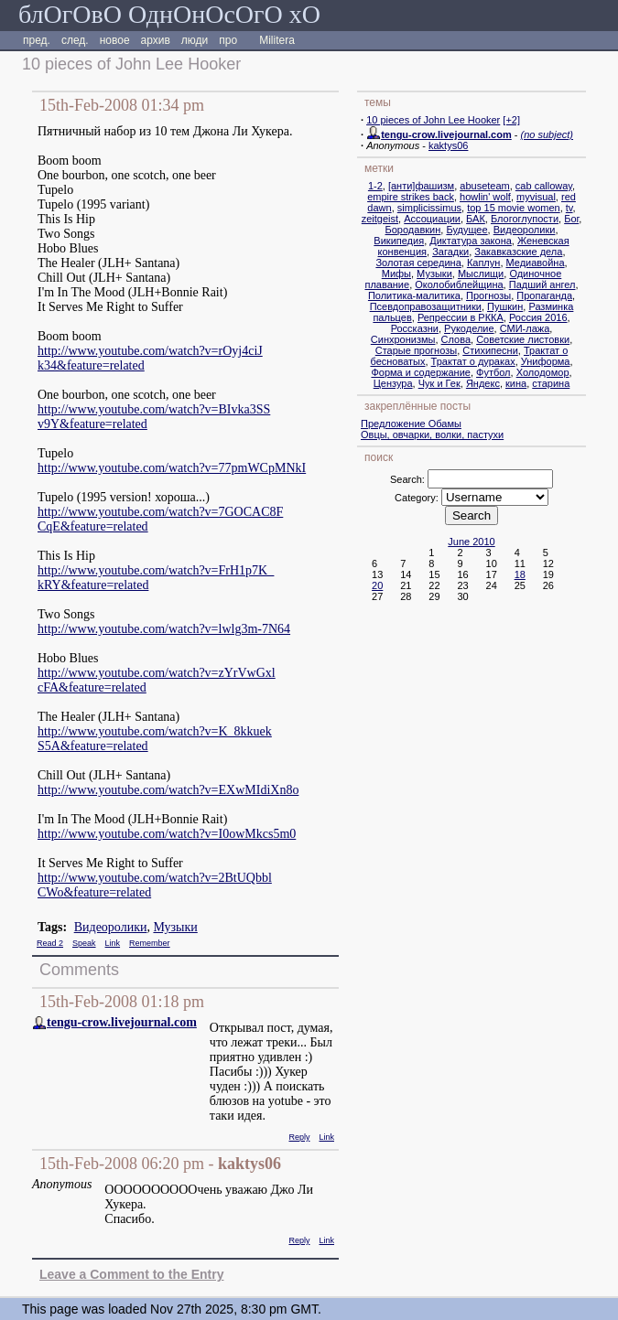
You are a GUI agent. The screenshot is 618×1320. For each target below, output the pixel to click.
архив (155, 40)
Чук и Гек (439, 383)
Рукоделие (469, 328)
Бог (571, 218)
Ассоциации (432, 218)
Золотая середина (418, 262)
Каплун (483, 262)
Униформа (545, 361)
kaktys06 (448, 145)
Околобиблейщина (459, 284)
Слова (456, 339)
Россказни (415, 328)
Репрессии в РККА (460, 317)
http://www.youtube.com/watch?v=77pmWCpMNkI (172, 468)
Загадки (450, 251)
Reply (298, 1137)
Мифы (396, 273)
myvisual (536, 196)
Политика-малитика (414, 295)
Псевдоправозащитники (426, 306)
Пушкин (505, 306)
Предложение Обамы (411, 423)
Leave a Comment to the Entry (131, 1274)
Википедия (399, 240)
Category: (417, 497)
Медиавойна (535, 262)
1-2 (375, 185)
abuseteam (484, 185)
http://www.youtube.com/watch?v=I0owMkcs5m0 (167, 834)
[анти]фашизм (421, 185)
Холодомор (542, 372)
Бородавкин (413, 229)
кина (515, 383)
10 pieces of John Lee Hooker (433, 119)
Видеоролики (110, 927)
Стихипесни (490, 350)
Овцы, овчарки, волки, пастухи (432, 434)
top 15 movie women (513, 207)
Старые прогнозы (416, 350)
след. (75, 40)
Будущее (466, 229)
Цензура (393, 383)
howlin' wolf (485, 196)
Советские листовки (522, 339)
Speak (84, 943)
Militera (277, 40)
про (228, 40)
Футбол (493, 372)
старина (550, 383)
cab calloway (543, 185)
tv (569, 207)
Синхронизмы (403, 339)
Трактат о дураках (473, 361)
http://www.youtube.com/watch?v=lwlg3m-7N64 (164, 629)
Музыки (175, 927)
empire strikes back (410, 196)
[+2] (511, 119)
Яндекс (483, 383)
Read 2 (50, 943)
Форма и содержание (421, 372)
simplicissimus (429, 207)
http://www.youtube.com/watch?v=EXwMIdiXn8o (168, 790)
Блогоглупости (524, 218)
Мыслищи (481, 273)
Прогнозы (488, 295)
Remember (149, 943)
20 (377, 585)
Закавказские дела (518, 251)
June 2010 (471, 541)
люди (194, 40)
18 (520, 574)
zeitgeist (380, 218)
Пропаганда (544, 295)
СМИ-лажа (525, 328)
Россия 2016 (538, 317)
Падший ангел (542, 284)
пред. (36, 40)
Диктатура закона (470, 240)
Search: (407, 479)
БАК (475, 218)
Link (113, 943)
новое (115, 40)
